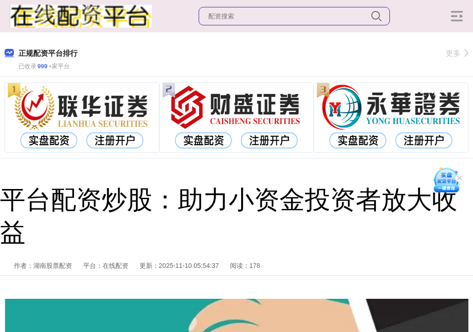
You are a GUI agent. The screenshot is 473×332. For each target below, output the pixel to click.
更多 (457, 53)
